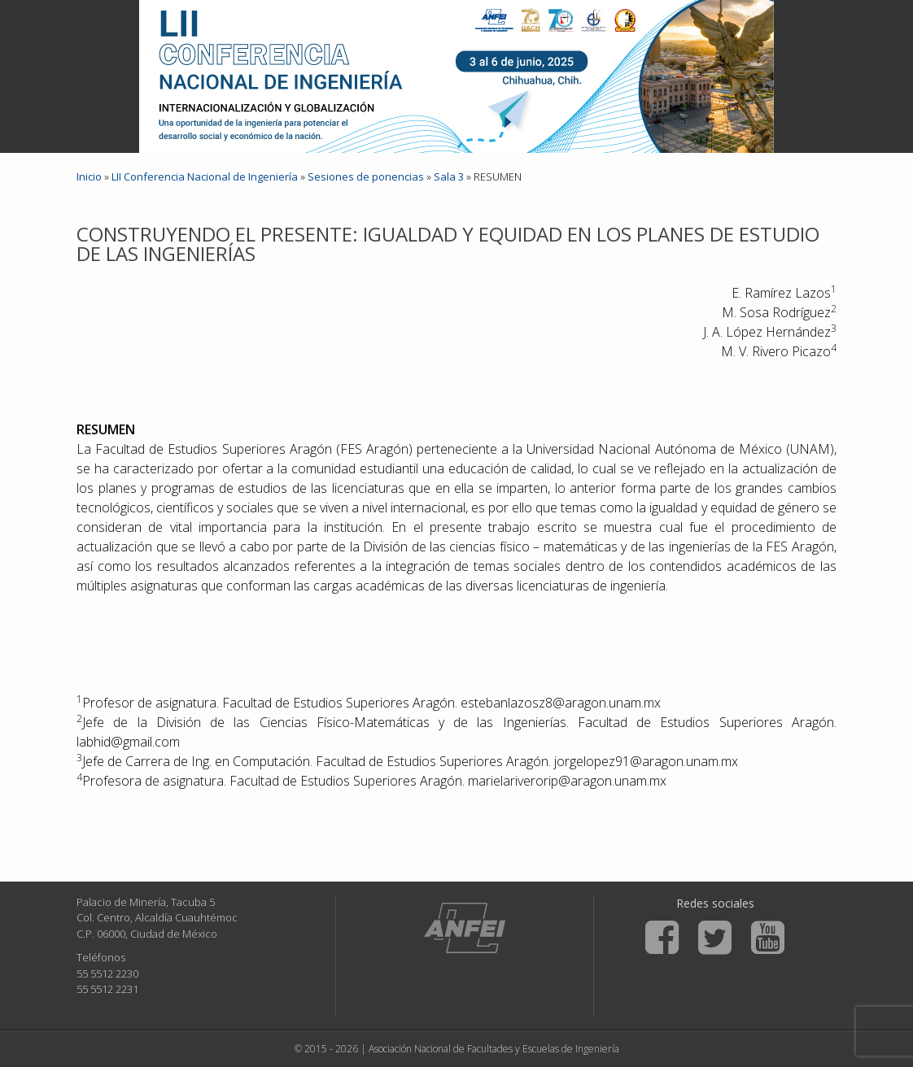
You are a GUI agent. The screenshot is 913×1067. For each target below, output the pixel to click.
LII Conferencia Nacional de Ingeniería (204, 176)
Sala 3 (449, 176)
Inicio (89, 176)
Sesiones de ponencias (366, 176)
